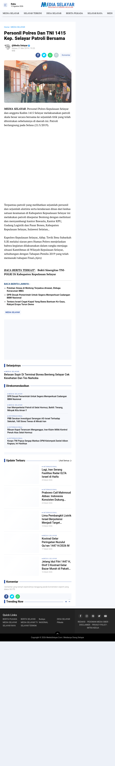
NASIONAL (43, 622)
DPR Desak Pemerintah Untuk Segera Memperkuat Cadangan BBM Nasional (37, 397)
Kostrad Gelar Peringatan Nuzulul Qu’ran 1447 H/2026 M (55, 542)
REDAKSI (81, 622)
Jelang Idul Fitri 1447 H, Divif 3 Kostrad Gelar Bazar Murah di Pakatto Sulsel (56, 565)
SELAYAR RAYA (95, 13)
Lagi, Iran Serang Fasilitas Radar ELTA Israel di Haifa (54, 473)
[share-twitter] (44, 55)
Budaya (42, 619)
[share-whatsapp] (50, 55)
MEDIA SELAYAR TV (29, 622)
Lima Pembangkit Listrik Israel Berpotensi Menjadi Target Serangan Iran (56, 519)
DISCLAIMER (84, 625)
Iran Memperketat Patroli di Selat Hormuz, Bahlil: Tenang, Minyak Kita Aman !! (35, 409)
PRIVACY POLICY (99, 625)
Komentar (65, 55)
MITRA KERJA (93, 628)
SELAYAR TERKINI (33, 13)
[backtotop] (57, 634)
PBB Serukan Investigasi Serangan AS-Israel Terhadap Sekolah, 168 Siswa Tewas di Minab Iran (33, 420)
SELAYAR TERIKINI (29, 626)
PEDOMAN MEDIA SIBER (97, 622)
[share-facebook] (38, 55)
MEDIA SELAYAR (11, 13)
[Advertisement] (37, 339)
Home (6, 27)
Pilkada (60, 622)
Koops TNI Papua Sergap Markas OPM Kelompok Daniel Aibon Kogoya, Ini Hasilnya (37, 442)
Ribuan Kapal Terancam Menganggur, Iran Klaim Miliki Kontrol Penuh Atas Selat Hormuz (37, 431)
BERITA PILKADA (74, 13)
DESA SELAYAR (53, 13)
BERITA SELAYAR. (28, 619)
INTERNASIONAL (50, 466)
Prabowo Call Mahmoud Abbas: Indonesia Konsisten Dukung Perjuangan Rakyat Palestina (56, 496)
